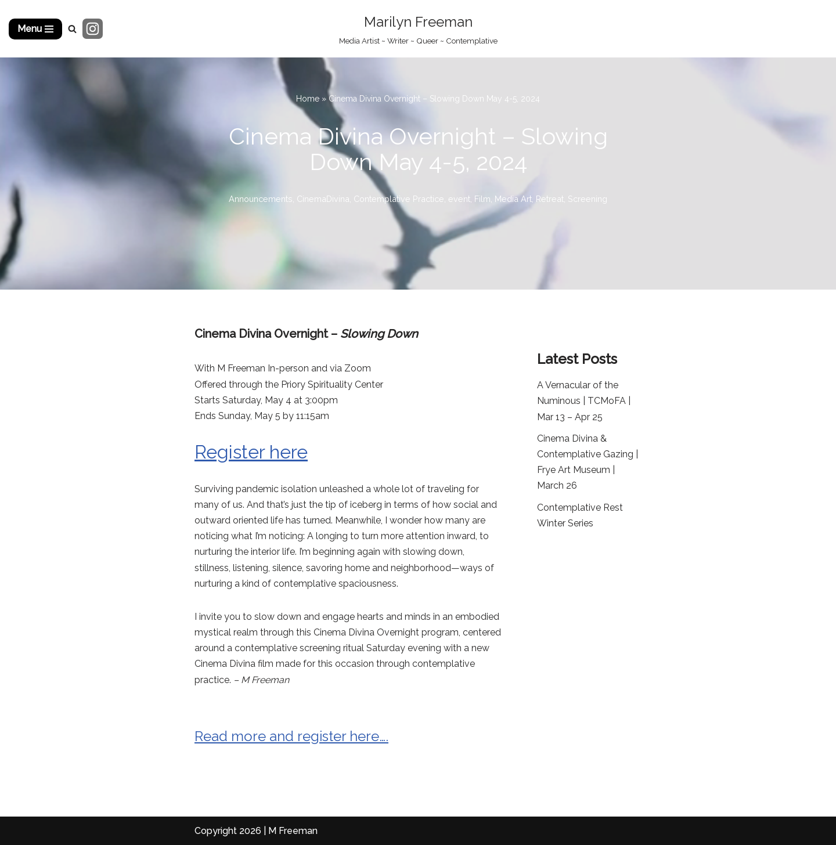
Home (307, 98)
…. (383, 736)
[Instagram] (92, 29)
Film (482, 199)
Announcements (261, 199)
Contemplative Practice (399, 199)
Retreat (550, 199)
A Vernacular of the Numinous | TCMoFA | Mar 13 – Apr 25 (583, 401)
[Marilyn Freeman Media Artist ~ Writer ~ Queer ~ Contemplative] (418, 28)
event (459, 199)
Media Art (513, 199)
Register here (251, 452)
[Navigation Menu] (35, 29)
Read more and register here (286, 736)
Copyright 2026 (227, 830)
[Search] (72, 28)
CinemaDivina (323, 199)
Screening (587, 199)
